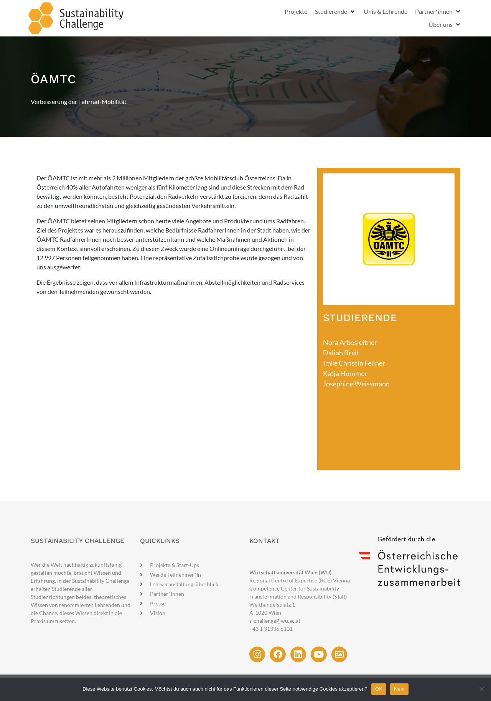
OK (378, 689)
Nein (399, 689)
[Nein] (481, 689)
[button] (335, 11)
